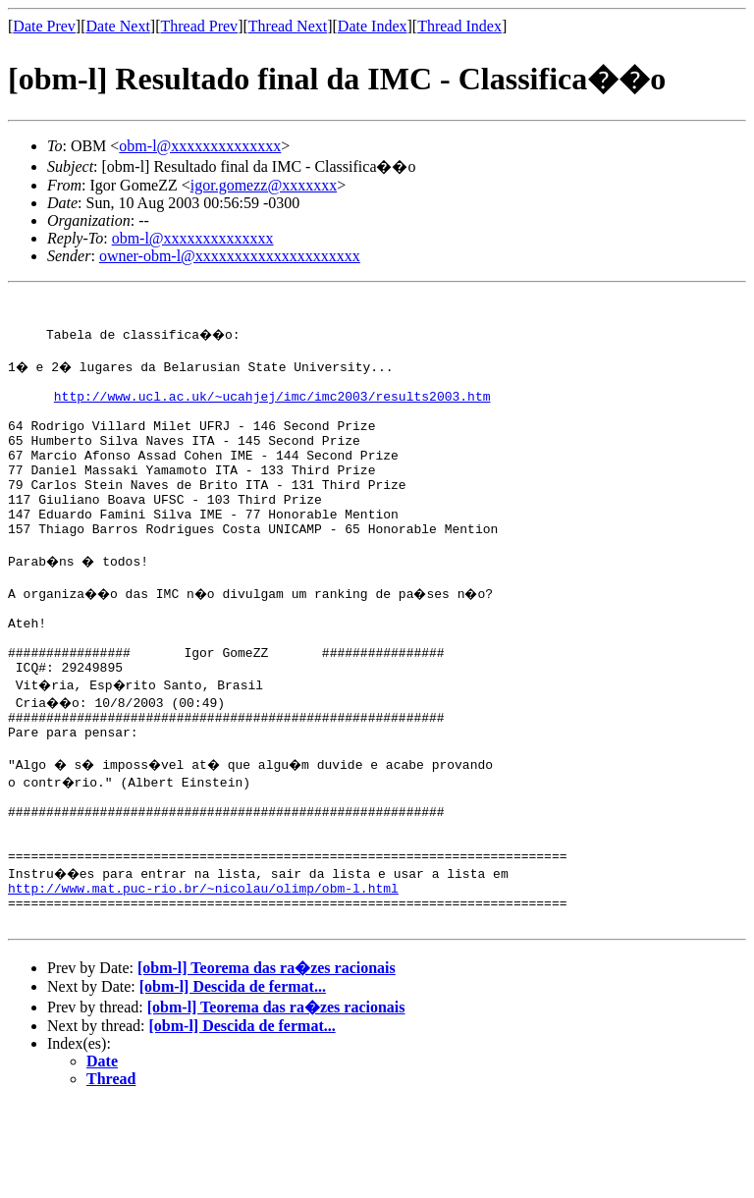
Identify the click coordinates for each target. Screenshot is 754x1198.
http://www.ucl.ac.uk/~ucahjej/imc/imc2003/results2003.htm (272, 410)
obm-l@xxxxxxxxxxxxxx (200, 145)
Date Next (118, 26)
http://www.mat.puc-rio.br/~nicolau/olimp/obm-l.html (203, 976)
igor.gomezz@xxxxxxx (263, 185)
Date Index (372, 26)
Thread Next (287, 26)
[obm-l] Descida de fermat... (232, 1080)
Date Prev (44, 26)
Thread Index (459, 26)
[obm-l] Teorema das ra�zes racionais (266, 1062)
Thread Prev (199, 26)
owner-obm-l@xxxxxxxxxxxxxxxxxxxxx (229, 255)
